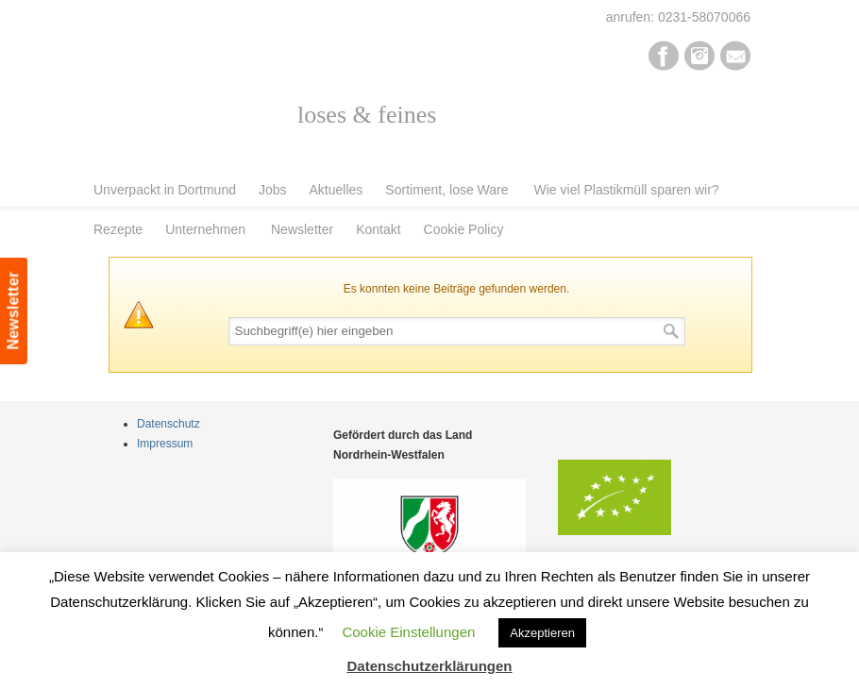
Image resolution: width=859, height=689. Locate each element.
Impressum (165, 443)
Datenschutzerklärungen (429, 666)
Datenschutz (168, 423)
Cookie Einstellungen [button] (408, 632)
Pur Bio (234, 100)
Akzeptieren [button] (542, 633)
